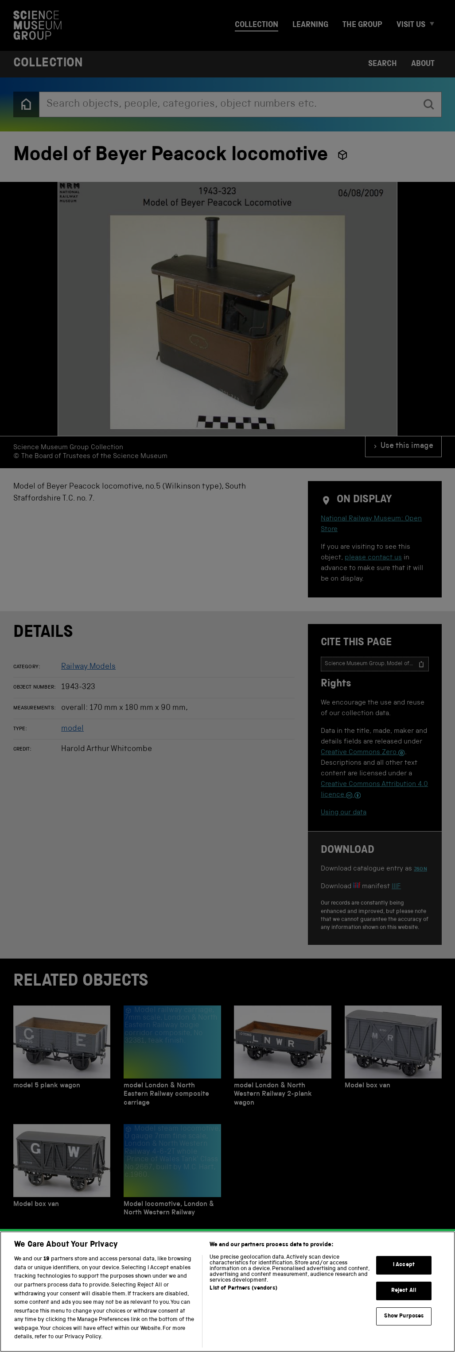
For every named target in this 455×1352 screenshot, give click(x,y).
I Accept (404, 1273)
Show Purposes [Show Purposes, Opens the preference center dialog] (404, 1324)
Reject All (403, 1299)
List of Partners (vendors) (243, 1297)
